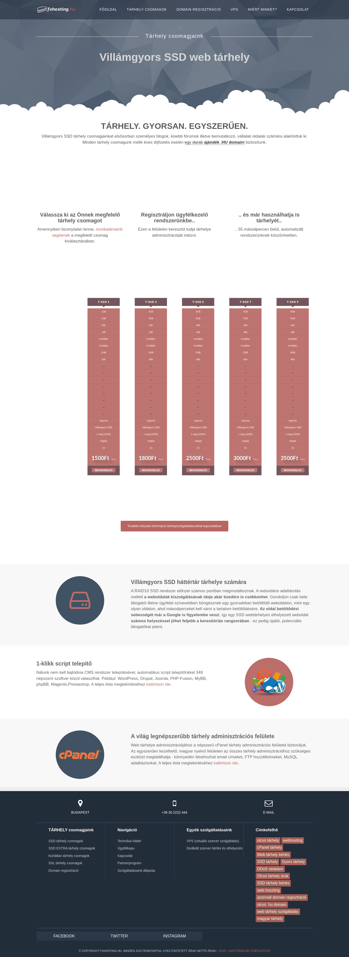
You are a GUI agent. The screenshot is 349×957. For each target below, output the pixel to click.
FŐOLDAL (108, 9)
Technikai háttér (129, 841)
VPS (234, 9)
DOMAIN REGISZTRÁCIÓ (198, 9)
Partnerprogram (129, 863)
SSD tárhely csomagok (65, 841)
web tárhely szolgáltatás (278, 912)
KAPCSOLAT (298, 9)
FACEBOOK (64, 936)
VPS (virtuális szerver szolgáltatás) (213, 841)
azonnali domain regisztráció (281, 897)
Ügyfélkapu (126, 848)
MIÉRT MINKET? (262, 9)
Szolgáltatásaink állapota (136, 870)
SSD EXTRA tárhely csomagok (71, 848)
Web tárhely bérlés (273, 855)
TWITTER (119, 936)
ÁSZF (222, 951)
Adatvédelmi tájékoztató (249, 951)
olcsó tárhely (268, 840)
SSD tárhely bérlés (273, 883)
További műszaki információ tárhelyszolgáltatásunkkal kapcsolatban (174, 526)
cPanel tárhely (269, 847)
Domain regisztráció (63, 870)
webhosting (292, 840)
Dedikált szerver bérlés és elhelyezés (215, 848)
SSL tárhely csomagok (65, 863)
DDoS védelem (270, 869)
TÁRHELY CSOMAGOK (147, 9)
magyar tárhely (270, 919)
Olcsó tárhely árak (272, 876)
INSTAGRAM (174, 936)
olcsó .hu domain (271, 905)
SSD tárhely (267, 862)
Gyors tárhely (293, 862)
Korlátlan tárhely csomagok (68, 856)
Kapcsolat (125, 856)
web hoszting (268, 890)
